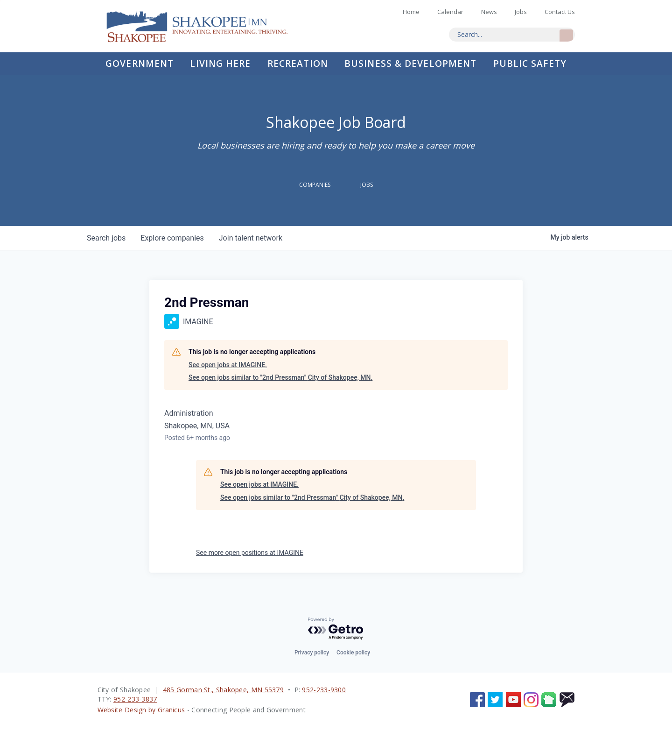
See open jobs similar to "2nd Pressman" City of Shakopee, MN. (280, 377)
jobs (106, 238)
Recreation (297, 63)
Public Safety (530, 63)
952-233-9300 (324, 689)
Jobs (521, 11)
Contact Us (560, 11)
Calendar (450, 11)
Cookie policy (353, 652)
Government (139, 63)
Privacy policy (311, 652)
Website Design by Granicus (141, 709)
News (489, 11)
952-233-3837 (135, 699)
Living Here (220, 63)
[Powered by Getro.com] (336, 628)
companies (171, 238)
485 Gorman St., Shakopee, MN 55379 (223, 689)
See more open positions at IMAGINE (249, 552)
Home (205, 26)
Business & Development (410, 63)
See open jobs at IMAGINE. (228, 365)
